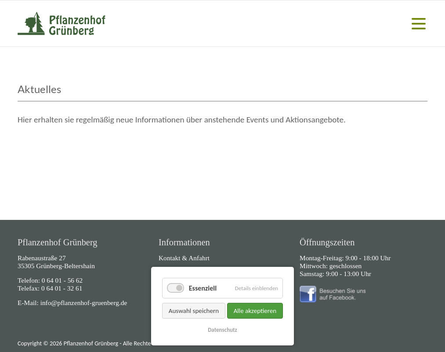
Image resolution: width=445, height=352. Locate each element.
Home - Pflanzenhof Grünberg (61, 23)
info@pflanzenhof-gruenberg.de (83, 302)
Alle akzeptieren (255, 311)
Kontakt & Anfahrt (184, 258)
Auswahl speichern (194, 311)
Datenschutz (222, 330)
